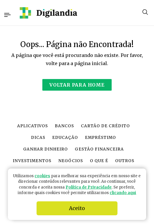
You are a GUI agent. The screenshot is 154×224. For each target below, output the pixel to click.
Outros (124, 160)
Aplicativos (32, 125)
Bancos (64, 125)
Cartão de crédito (105, 125)
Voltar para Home (77, 85)
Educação (65, 137)
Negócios (70, 160)
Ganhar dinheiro (45, 149)
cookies (42, 175)
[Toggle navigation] (6, 13)
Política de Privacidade (89, 187)
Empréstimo (100, 137)
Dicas (38, 137)
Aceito (77, 208)
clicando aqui (123, 192)
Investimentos (32, 160)
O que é (99, 160)
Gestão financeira (99, 149)
